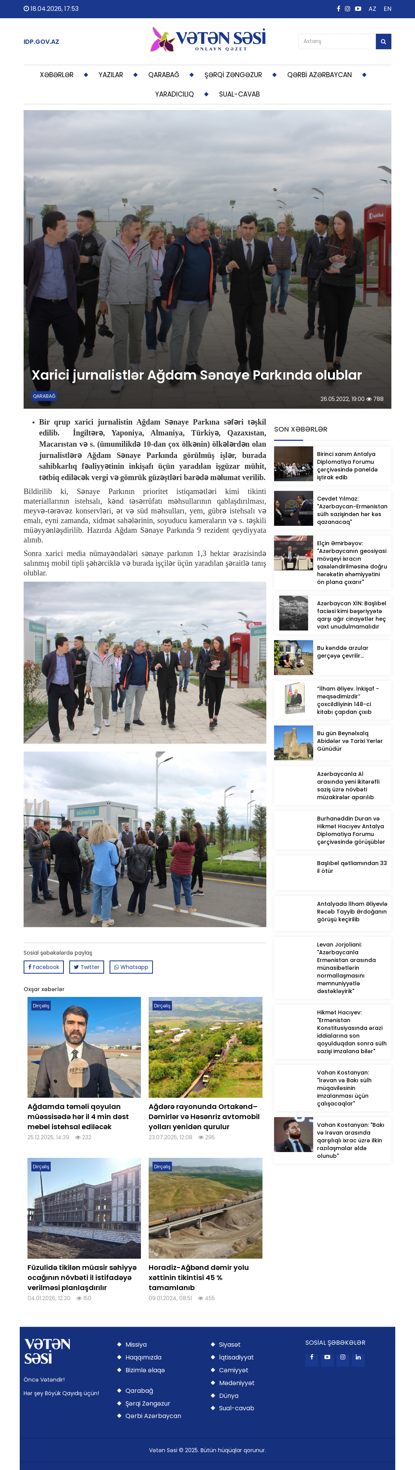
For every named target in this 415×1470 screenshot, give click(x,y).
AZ (372, 8)
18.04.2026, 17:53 (51, 8)
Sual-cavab (236, 1408)
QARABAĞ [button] (163, 74)
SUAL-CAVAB (239, 94)
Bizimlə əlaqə (145, 1370)
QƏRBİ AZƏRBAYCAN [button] (319, 74)
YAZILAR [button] (111, 74)
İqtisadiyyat (236, 1357)
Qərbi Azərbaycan (153, 1415)
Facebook (43, 967)
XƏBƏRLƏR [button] (57, 74)
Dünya (228, 1395)
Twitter (86, 967)
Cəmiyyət (234, 1370)
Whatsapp (131, 967)
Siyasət (230, 1344)
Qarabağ (139, 1390)
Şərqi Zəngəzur (147, 1403)
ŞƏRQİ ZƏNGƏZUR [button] (233, 74)
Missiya (136, 1344)
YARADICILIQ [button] (174, 94)
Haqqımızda (143, 1357)
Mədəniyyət (237, 1382)
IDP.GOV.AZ (41, 42)
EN (387, 8)
